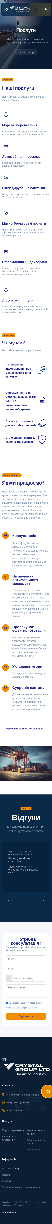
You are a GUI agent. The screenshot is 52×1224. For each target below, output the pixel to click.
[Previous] (9, 901)
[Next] (43, 901)
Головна (21, 52)
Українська (9, 1214)
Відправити (29, 1016)
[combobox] (12, 978)
